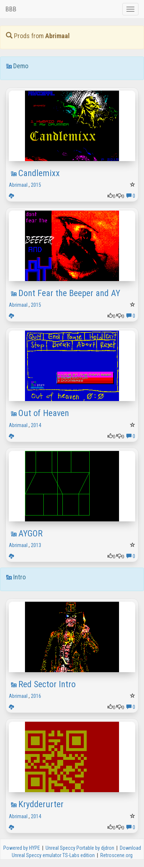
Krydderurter (41, 804)
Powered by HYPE (21, 848)
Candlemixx (39, 173)
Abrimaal (18, 185)
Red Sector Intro (47, 684)
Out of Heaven (43, 413)
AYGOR (30, 533)
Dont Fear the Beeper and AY (69, 293)
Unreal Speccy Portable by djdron (80, 848)
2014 (36, 425)
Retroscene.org (116, 855)
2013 (36, 545)
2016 (36, 696)
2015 (36, 185)
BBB (11, 9)
